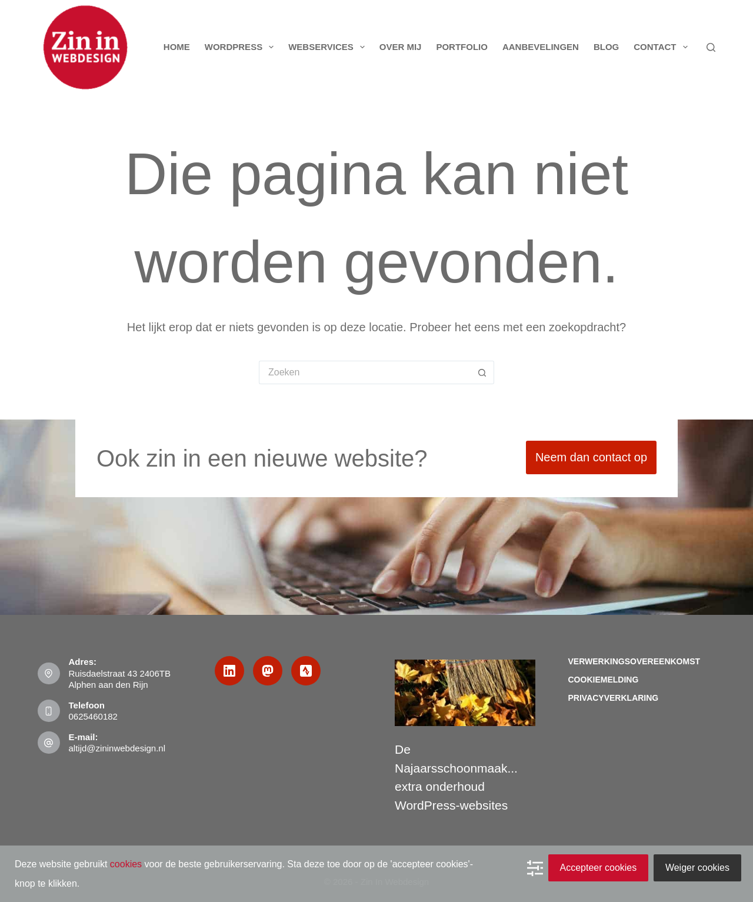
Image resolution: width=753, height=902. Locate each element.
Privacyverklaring (613, 698)
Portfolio (462, 47)
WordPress (241, 47)
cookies (126, 864)
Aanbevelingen (540, 47)
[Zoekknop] (482, 372)
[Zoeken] (711, 47)
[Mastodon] (267, 670)
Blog (606, 47)
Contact (663, 47)
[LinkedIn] (229, 670)
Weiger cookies (697, 868)
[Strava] (306, 670)
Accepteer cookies (598, 868)
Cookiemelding (603, 679)
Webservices (328, 47)
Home (177, 47)
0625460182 (93, 716)
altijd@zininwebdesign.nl (117, 748)
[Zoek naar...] (365, 372)
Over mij (400, 47)
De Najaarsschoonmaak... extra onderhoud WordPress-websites (456, 777)
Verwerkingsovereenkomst (634, 661)
